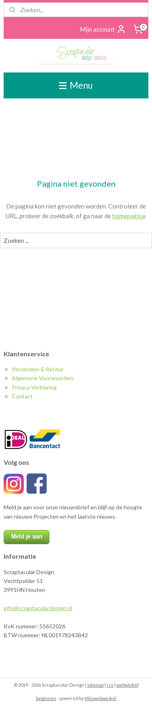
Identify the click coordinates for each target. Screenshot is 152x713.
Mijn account (103, 29)
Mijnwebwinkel (100, 698)
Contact (22, 396)
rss (110, 684)
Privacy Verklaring (34, 387)
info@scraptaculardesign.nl (38, 607)
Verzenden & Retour (38, 369)
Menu (76, 85)
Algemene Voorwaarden (42, 378)
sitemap (95, 684)
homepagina (128, 215)
